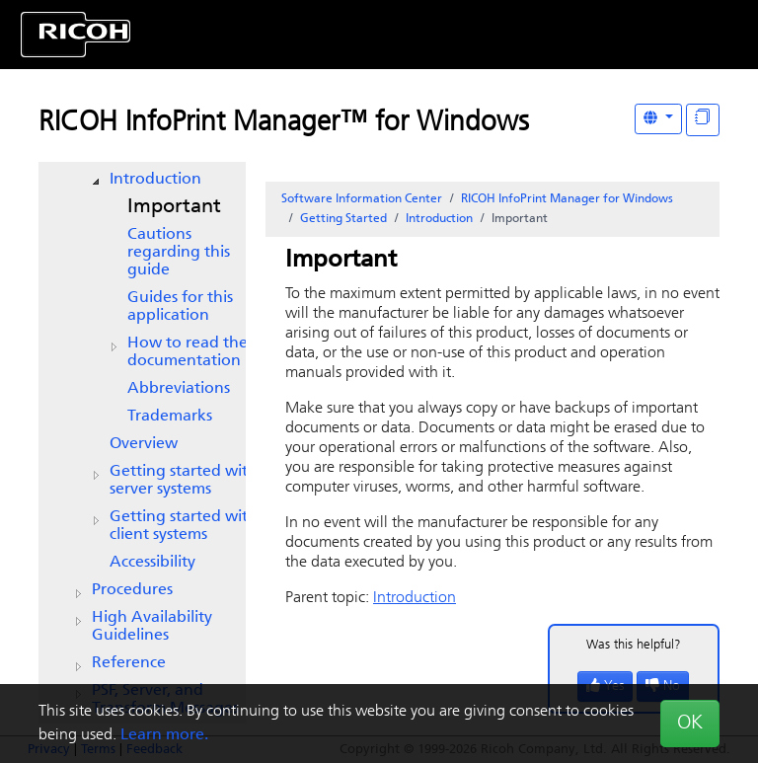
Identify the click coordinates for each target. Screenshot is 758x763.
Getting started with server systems (184, 480)
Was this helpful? (633, 645)
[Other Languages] (658, 119)
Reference (129, 663)
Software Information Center (361, 199)
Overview (144, 444)
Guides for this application (180, 307)
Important (174, 207)
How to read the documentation (187, 352)
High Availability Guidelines (152, 627)
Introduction (155, 180)
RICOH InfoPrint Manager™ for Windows (283, 123)
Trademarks (169, 416)
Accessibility (152, 563)
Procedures (132, 590)
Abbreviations (178, 389)
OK (690, 723)
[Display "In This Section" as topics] (703, 120)
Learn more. (164, 735)
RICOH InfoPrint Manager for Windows (567, 199)
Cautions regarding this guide (178, 252)
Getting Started (343, 219)
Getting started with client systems (184, 526)
